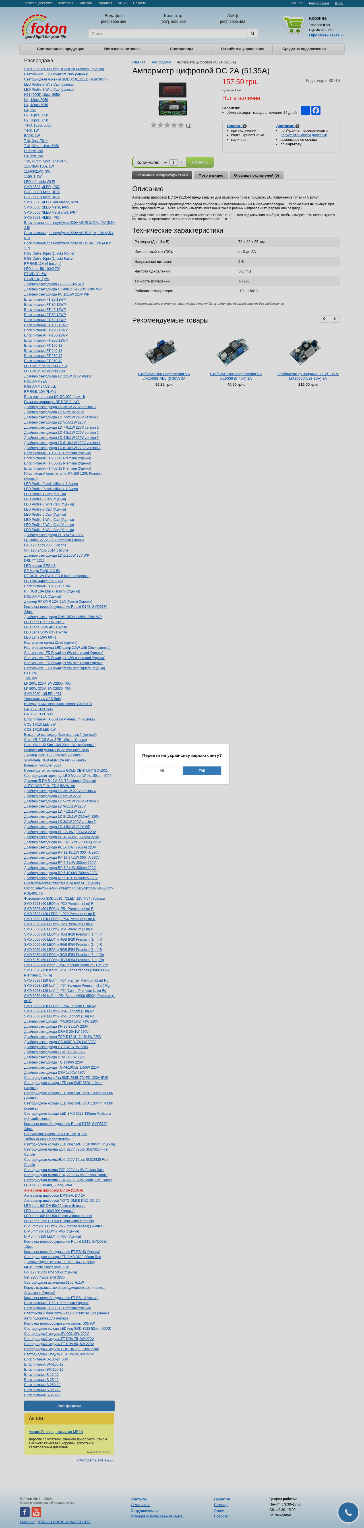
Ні (162, 771)
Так (202, 771)
